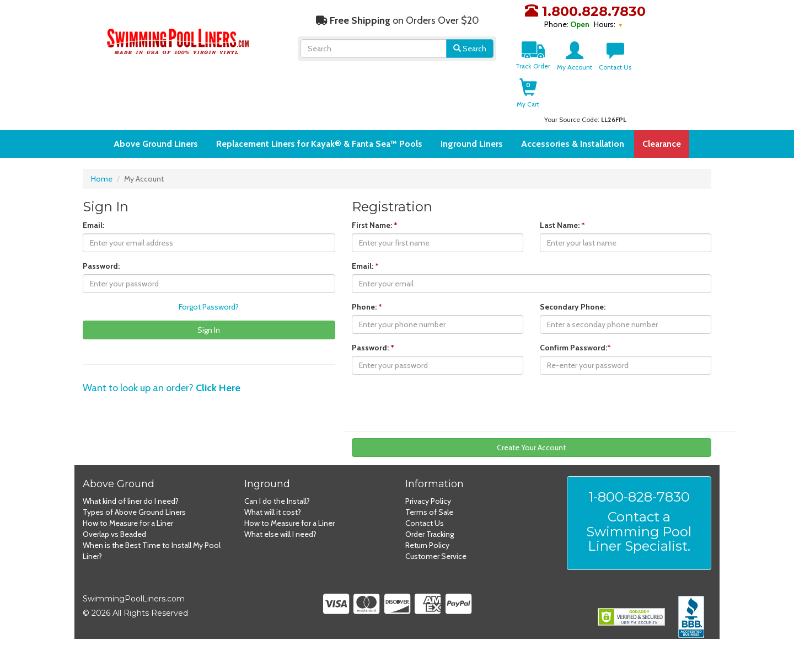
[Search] (374, 48)
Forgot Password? (209, 307)
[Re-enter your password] (625, 365)
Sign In (208, 330)
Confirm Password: (575, 348)
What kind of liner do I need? (131, 501)
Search (469, 49)
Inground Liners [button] (472, 143)
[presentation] (435, 404)
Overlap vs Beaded (114, 534)
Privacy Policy (428, 501)
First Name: (375, 225)
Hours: (605, 24)
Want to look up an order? (161, 388)
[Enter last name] (625, 242)
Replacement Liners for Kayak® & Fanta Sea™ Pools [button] (319, 143)
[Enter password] (209, 283)
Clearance (661, 143)
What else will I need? (280, 534)
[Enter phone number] (437, 324)
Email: (93, 225)
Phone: (367, 307)
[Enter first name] (437, 242)
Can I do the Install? (277, 501)
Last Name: (562, 225)
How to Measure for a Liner (128, 523)
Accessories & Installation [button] (572, 143)
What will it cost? (272, 512)
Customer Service (435, 556)
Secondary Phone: (572, 307)
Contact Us (424, 523)
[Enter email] (209, 242)
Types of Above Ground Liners (134, 512)
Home (101, 179)
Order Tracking (429, 534)
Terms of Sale (429, 512)
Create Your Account (531, 447)
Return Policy (427, 545)
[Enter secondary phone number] (625, 324)
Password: (101, 266)
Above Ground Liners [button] (156, 143)
